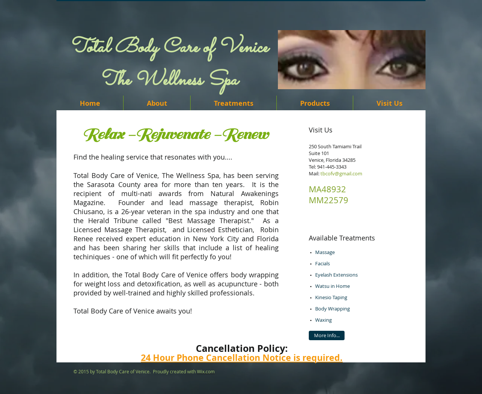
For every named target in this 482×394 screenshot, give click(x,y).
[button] (352, 59)
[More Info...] (327, 335)
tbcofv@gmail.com (341, 173)
